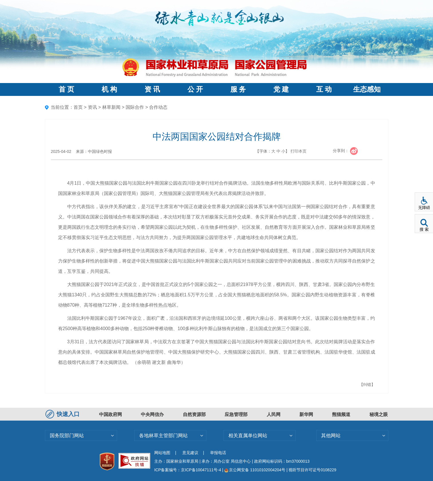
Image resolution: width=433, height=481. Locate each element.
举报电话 (218, 452)
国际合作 (135, 107)
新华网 (306, 414)
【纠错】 (367, 384)
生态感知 (367, 89)
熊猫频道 (341, 414)
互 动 (324, 89)
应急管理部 (236, 414)
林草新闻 (111, 107)
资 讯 (152, 89)
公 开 (195, 89)
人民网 (273, 414)
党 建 (281, 89)
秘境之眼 (378, 414)
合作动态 (158, 107)
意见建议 (190, 452)
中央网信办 (152, 414)
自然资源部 (194, 414)
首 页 (66, 89)
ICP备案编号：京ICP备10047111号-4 (188, 470)
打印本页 (298, 151)
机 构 (109, 89)
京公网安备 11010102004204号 (254, 470)
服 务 (238, 89)
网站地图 (162, 452)
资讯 (92, 107)
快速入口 (63, 414)
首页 (78, 107)
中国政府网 (110, 414)
